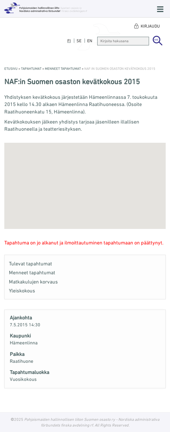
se (79, 40)
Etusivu (11, 68)
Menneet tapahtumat (63, 68)
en (89, 40)
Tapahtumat (31, 68)
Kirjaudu (150, 26)
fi (69, 40)
